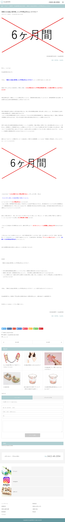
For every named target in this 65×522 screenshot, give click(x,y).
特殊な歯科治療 (5, 509)
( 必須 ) (9, 407)
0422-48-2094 (53, 456)
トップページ (5, 503)
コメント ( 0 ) (17, 397)
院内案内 (4, 511)
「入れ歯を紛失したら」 (9, 237)
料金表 (34, 511)
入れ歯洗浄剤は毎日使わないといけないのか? (53, 388)
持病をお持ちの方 (37, 506)
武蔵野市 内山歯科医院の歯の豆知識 (15, 14)
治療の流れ (35, 509)
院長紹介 (35, 503)
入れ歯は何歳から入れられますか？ (32, 365)
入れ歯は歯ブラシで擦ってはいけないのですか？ (53, 368)
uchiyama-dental (9, 332)
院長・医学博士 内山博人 (57, 60)
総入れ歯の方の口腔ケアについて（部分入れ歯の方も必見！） (32, 388)
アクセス (4, 514)
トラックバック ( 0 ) (48, 397)
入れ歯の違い (6, 387)
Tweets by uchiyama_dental (7, 445)
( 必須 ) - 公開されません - (9, 411)
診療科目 (4, 506)
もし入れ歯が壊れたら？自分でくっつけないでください (11, 366)
